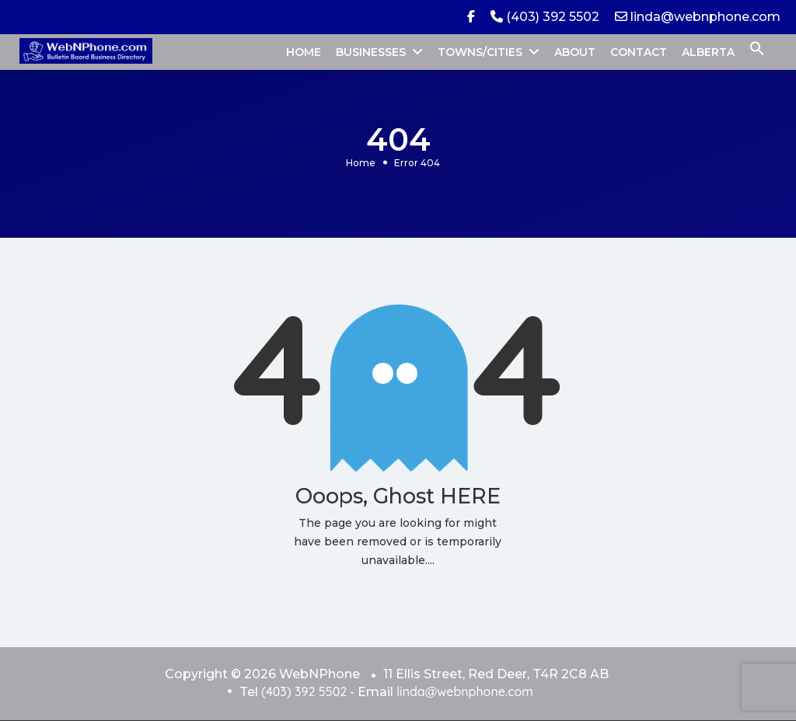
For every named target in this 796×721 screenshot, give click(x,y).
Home (360, 163)
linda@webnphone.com (697, 16)
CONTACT (638, 52)
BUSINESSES (371, 52)
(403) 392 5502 (545, 16)
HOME (303, 52)
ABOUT (574, 52)
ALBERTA (708, 52)
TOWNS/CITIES (480, 52)
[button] (757, 52)
